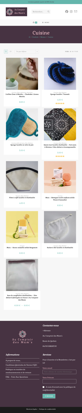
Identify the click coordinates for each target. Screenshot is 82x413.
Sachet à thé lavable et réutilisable (60, 248)
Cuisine (50, 37)
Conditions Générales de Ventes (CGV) (21, 365)
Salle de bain (20, 143)
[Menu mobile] (45, 22)
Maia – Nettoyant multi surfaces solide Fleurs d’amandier (60, 199)
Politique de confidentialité (47, 409)
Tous (76, 52)
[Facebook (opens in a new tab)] (66, 11)
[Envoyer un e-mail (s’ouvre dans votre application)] (75, 11)
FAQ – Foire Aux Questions (17, 377)
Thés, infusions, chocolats (24, 92)
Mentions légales (31, 409)
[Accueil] (29, 37)
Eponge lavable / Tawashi (60, 94)
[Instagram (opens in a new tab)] (71, 11)
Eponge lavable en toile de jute (22, 145)
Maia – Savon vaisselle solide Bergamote (22, 248)
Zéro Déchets (62, 92)
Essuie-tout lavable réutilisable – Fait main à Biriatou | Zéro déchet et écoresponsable (60, 146)
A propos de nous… (13, 360)
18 (72, 52)
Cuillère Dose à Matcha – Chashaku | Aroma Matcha (22, 95)
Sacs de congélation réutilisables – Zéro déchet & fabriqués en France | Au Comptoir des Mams (22, 297)
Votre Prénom (48, 377)
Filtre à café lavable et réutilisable (22, 198)
